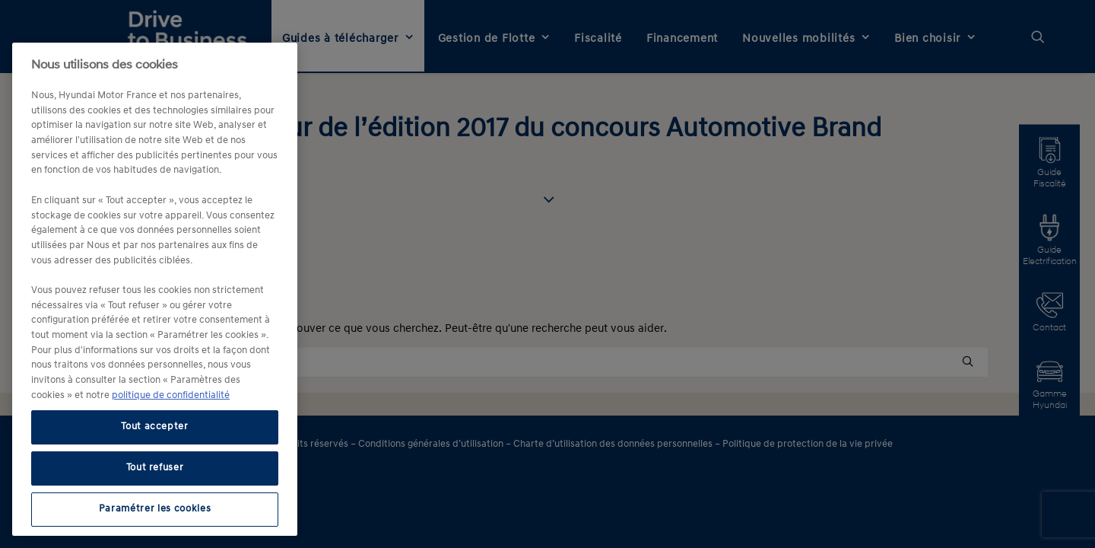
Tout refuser (155, 468)
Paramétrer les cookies (155, 509)
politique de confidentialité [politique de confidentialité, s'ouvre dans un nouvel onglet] (171, 395)
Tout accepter (155, 427)
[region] (154, 289)
